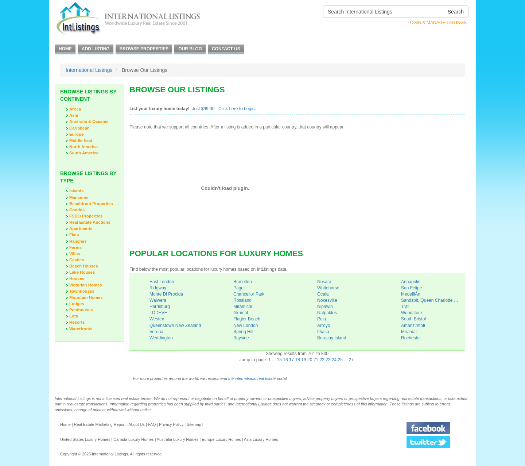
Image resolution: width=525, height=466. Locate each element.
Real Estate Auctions (89, 222)
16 (285, 359)
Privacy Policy (171, 424)
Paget (239, 287)
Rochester (411, 337)
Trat (405, 306)
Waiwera (157, 300)
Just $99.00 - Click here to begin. (224, 108)
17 (291, 359)
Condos (77, 210)
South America (83, 153)
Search (456, 12)
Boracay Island (331, 337)
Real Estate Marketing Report (100, 424)
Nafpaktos (327, 312)
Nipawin (325, 306)
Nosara (324, 281)
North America (83, 147)
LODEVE (158, 312)
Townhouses (81, 291)
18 (297, 359)
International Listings (89, 70)
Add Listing (96, 48)
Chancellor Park (248, 294)
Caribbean (79, 128)
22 (321, 359)
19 (303, 359)
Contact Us (226, 48)
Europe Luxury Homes (221, 439)
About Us (136, 424)
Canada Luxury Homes (133, 439)
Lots (73, 316)
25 (340, 359)
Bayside (241, 337)
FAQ (152, 424)
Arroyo (323, 325)
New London (245, 325)
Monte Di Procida (166, 294)
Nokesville (327, 300)
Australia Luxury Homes (178, 439)
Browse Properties (144, 48)
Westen (156, 318)
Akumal (240, 312)
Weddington (161, 337)
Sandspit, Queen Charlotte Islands (434, 300)
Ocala (322, 294)
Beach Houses (83, 266)
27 (351, 359)
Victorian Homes (85, 285)
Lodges (76, 303)
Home (65, 48)
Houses (76, 278)
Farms (75, 247)
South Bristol (413, 318)
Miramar (409, 331)
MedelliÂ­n (410, 294)
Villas (74, 253)
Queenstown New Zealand (175, 325)
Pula (321, 318)
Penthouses (81, 310)
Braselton (242, 281)
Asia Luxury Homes (261, 439)
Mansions (79, 197)
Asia (73, 115)
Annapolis (410, 281)
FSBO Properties (85, 216)
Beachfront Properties (91, 203)
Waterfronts (81, 329)
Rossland (242, 300)
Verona (156, 331)
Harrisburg (159, 306)
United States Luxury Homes (85, 439)
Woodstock (412, 312)
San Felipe (411, 287)
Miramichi (242, 306)
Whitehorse (328, 287)
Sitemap (194, 424)
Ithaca (323, 331)
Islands (76, 191)
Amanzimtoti (413, 325)
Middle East (80, 140)
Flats (74, 234)
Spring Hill (243, 331)
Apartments (80, 228)
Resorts (77, 322)
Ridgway (157, 287)
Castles (76, 260)
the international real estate (252, 378)
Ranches (77, 241)
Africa (75, 109)
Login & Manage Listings (437, 22)
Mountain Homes (86, 297)
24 (334, 359)
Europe (76, 134)
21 (316, 359)
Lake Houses (82, 272)
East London (161, 281)
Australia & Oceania (89, 121)
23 (328, 359)
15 (279, 359)
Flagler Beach (246, 318)
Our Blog (190, 48)
